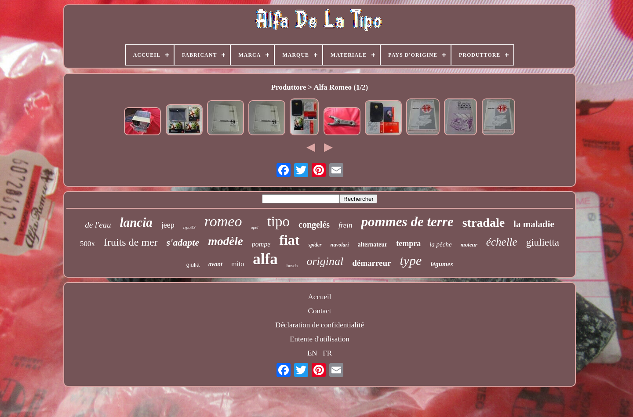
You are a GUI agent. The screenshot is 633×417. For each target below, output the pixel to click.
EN (312, 353)
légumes (441, 264)
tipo (278, 221)
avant (215, 264)
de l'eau (98, 224)
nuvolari (340, 245)
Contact (319, 311)
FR (327, 353)
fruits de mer (131, 242)
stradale (483, 222)
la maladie (533, 224)
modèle (225, 241)
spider (315, 245)
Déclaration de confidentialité (319, 325)
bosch (292, 265)
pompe (261, 244)
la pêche (440, 244)
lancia (136, 222)
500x (87, 243)
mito (237, 264)
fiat (289, 240)
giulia (193, 264)
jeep (168, 225)
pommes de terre (407, 221)
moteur (469, 244)
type (411, 260)
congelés (314, 224)
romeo (223, 221)
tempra (408, 243)
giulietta (542, 242)
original (324, 261)
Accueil (319, 297)
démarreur (371, 263)
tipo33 (189, 227)
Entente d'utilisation (319, 339)
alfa (265, 259)
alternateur (373, 244)
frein (345, 225)
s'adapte (183, 242)
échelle (501, 242)
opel (254, 227)
